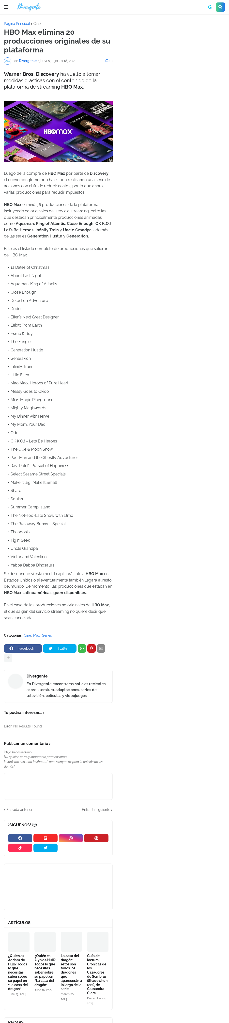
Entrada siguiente (96, 810)
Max (36, 635)
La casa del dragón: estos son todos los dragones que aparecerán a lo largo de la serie (71, 972)
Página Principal (17, 23)
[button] (6, 7)
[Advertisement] (173, 58)
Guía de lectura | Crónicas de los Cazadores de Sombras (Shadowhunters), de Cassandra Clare (97, 974)
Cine (37, 23)
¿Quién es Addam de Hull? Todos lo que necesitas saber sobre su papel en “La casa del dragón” (18, 972)
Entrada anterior (19, 810)
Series (47, 635)
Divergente (37, 676)
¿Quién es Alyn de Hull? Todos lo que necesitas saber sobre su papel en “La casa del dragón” (45, 970)
